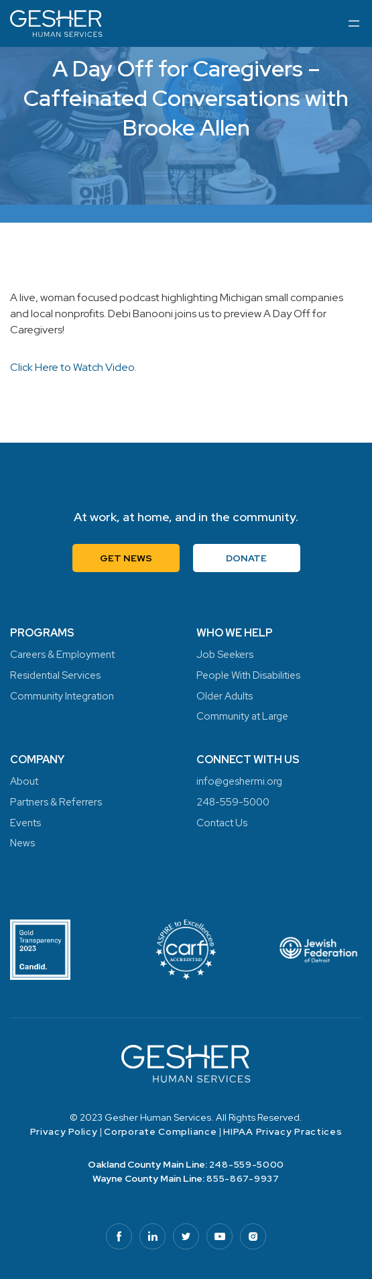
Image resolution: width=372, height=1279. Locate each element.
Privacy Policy (64, 1131)
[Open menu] (354, 23)
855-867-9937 (242, 1178)
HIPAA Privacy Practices (282, 1131)
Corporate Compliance (160, 1131)
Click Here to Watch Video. (73, 367)
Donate (246, 558)
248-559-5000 (246, 1164)
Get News (126, 558)
